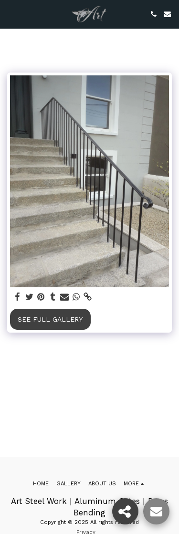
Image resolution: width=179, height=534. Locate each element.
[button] (10, 14)
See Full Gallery (50, 319)
